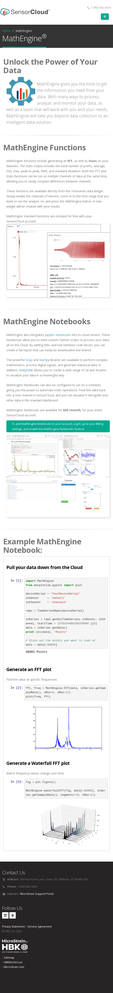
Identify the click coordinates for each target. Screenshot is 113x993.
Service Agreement (39, 926)
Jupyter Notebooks (58, 335)
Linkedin (5, 915)
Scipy (29, 360)
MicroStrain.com (14, 966)
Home (6, 31)
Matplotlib (26, 370)
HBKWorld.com (13, 962)
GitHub (12, 915)
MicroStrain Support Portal (37, 893)
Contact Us (13, 872)
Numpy (44, 360)
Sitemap (9, 957)
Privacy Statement (13, 926)
